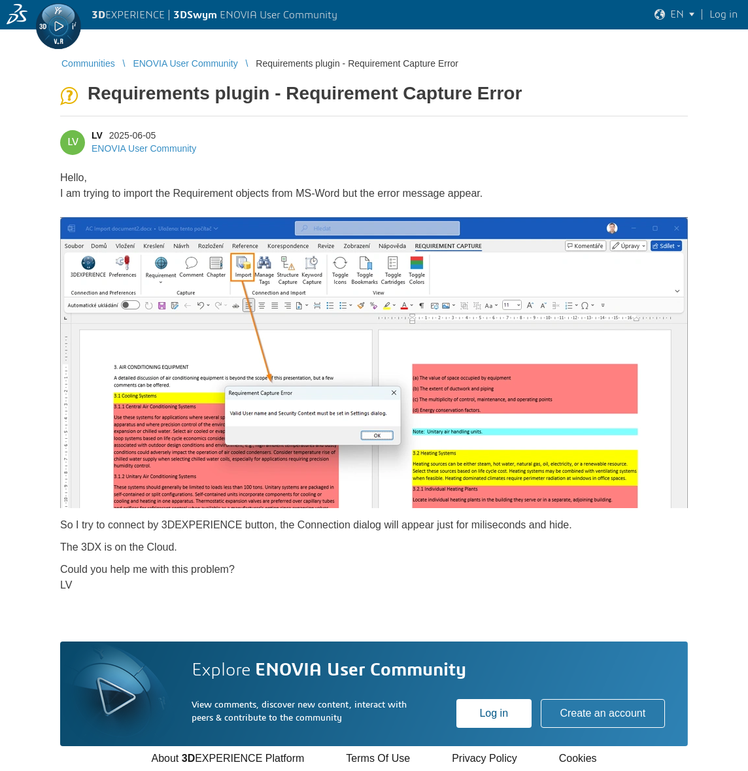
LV (97, 135)
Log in (493, 713)
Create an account (602, 713)
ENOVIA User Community (144, 148)
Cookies (578, 758)
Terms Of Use (378, 758)
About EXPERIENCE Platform (227, 758)
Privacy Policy (484, 758)
